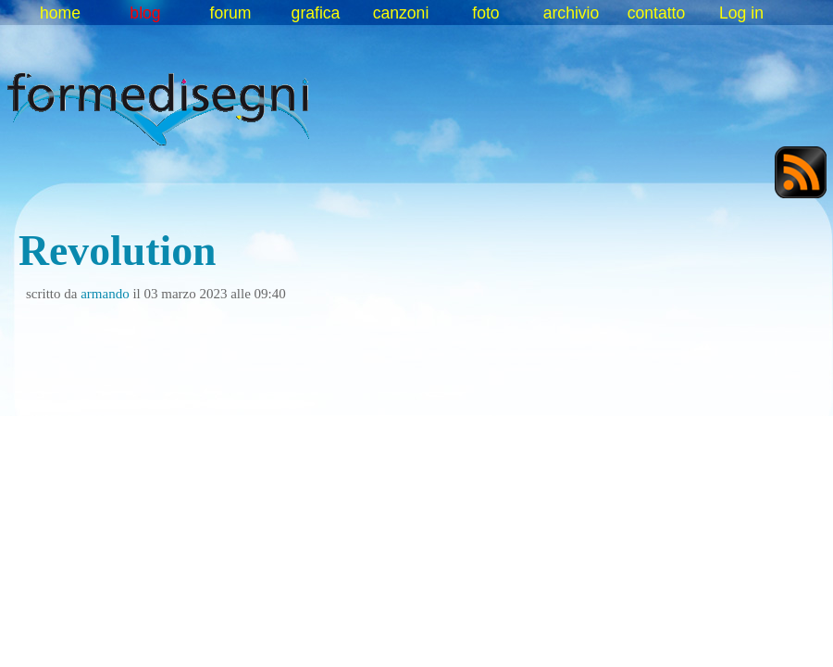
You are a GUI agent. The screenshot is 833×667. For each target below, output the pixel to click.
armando (105, 293)
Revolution (118, 250)
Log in (741, 13)
